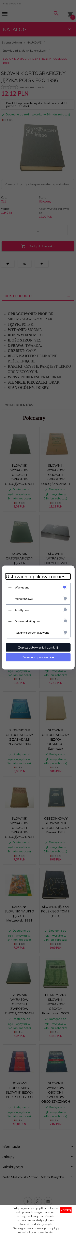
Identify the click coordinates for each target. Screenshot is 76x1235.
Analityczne (22, 610)
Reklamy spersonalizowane (32, 632)
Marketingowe (24, 598)
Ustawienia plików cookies (35, 576)
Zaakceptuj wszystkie (38, 657)
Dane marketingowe (27, 621)
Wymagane (22, 587)
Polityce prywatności (39, 1232)
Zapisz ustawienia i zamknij (38, 647)
